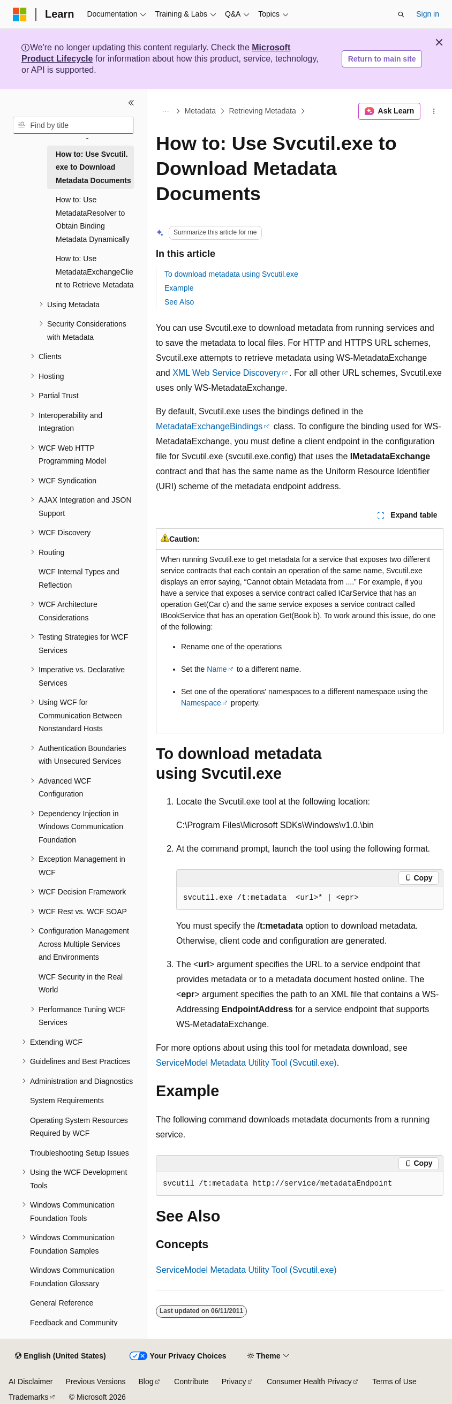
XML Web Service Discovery (226, 372)
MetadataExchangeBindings (209, 426)
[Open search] (401, 14)
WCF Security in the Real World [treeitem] (81, 984)
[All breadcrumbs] (165, 111)
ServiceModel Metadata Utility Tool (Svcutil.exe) (246, 1062)
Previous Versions (95, 1381)
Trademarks (28, 1397)
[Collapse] (131, 102)
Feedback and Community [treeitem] (73, 1322)
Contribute (191, 1381)
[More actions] (434, 111)
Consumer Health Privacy (309, 1381)
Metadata (200, 111)
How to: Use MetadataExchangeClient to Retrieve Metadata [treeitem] (95, 271)
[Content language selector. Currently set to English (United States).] (60, 1356)
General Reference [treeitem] (61, 1303)
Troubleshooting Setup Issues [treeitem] (79, 1153)
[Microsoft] (20, 14)
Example (178, 288)
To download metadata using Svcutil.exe (231, 274)
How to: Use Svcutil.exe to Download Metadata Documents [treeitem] (93, 167)
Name (217, 669)
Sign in (427, 14)
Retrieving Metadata (262, 111)
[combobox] (73, 125)
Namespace (201, 703)
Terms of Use (394, 1381)
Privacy (234, 1381)
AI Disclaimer (30, 1381)
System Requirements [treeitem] (67, 1100)
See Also (179, 302)
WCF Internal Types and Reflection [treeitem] (79, 578)
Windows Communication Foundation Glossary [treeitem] (72, 1277)
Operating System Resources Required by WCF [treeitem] (79, 1127)
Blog (146, 1381)
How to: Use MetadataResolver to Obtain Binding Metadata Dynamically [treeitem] (93, 219)
